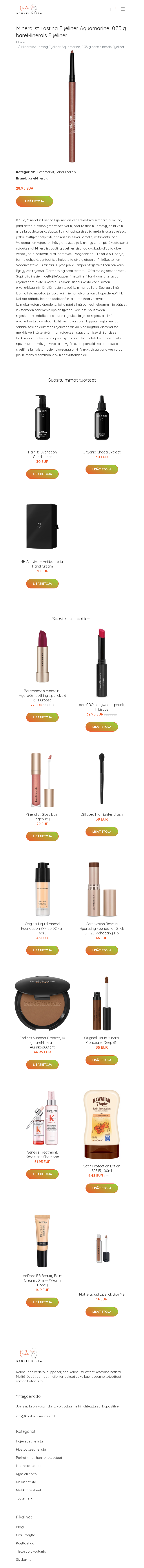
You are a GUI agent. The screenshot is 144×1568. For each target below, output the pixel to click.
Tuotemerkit (45, 172)
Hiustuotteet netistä (31, 1449)
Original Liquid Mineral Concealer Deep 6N (101, 1040)
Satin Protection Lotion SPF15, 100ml (101, 1168)
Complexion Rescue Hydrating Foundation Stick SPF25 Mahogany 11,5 (102, 928)
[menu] (123, 9)
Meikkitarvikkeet (28, 1490)
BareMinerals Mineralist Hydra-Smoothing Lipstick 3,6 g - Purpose (42, 695)
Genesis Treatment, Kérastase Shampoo (42, 1154)
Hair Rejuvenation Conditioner (42, 454)
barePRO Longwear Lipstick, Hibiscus (101, 707)
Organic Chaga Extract (102, 452)
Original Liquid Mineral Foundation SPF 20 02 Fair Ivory (42, 928)
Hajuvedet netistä (29, 1441)
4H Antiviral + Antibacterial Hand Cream (42, 563)
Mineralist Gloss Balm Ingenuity (42, 816)
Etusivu (21, 42)
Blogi (20, 1527)
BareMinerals (66, 172)
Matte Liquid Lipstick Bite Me (101, 1294)
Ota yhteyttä (25, 1535)
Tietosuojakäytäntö (31, 1551)
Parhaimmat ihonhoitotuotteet (39, 1457)
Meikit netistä (26, 1482)
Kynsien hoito (26, 1474)
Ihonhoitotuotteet (29, 1466)
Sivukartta (23, 1559)
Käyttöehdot (25, 1543)
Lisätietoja (34, 201)
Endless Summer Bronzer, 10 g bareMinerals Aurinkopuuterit (42, 1042)
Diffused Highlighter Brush (102, 814)
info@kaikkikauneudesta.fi (36, 1416)
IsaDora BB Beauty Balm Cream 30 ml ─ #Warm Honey (42, 1280)
